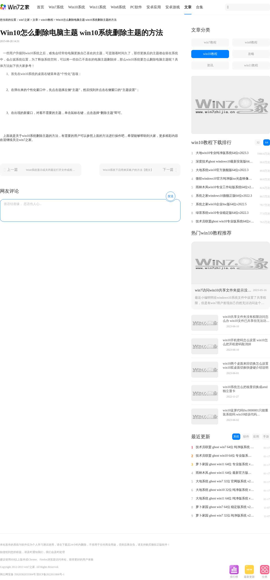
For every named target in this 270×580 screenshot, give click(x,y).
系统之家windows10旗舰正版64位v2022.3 (224, 195)
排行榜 (234, 575)
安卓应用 (153, 7)
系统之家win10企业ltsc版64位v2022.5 (221, 204)
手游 (266, 436)
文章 (187, 7)
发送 (170, 196)
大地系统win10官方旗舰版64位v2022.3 (222, 170)
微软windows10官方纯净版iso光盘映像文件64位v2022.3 (225, 178)
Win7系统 (56, 7)
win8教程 (251, 42)
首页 (40, 7)
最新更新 (249, 575)
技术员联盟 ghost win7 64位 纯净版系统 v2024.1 (225, 447)
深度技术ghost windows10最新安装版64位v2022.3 (225, 161)
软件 (246, 436)
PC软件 (136, 7)
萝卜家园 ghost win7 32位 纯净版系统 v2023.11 (225, 515)
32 (258, 142)
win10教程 (47, 19)
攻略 (251, 54)
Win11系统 (98, 7)
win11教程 (251, 65)
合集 (199, 7)
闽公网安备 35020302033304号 (18, 574)
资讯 (210, 65)
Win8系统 (118, 7)
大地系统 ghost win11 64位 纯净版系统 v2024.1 (225, 498)
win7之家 (24, 19)
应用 (256, 436)
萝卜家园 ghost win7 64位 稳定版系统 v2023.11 (225, 507)
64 (266, 142)
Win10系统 (76, 7)
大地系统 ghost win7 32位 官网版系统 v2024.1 (225, 481)
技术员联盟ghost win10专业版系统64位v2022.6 (225, 221)
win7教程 (210, 42)
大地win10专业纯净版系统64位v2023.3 (222, 153)
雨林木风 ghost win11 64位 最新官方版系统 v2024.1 (225, 472)
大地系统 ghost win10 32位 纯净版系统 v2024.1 (225, 490)
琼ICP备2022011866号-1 (50, 574)
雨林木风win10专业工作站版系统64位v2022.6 (225, 187)
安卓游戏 (172, 7)
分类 (264, 575)
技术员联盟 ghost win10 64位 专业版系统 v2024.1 (225, 455)
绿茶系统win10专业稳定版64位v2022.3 (222, 212)
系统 (236, 436)
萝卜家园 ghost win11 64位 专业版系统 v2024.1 (225, 464)
